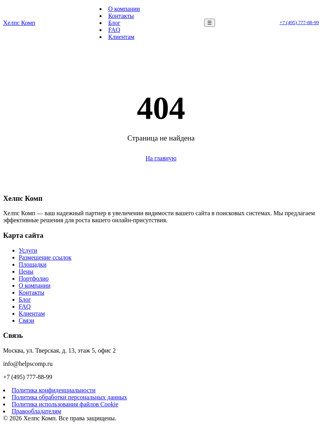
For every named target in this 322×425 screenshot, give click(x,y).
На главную (161, 158)
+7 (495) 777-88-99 (299, 22)
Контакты (121, 15)
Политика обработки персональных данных (69, 397)
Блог (114, 22)
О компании (124, 8)
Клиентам (121, 36)
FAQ (114, 29)
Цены (26, 271)
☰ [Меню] (209, 23)
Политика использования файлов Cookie (65, 404)
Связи (26, 320)
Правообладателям (36, 411)
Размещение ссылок (45, 257)
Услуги (28, 250)
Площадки (32, 264)
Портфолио (34, 278)
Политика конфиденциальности (54, 390)
